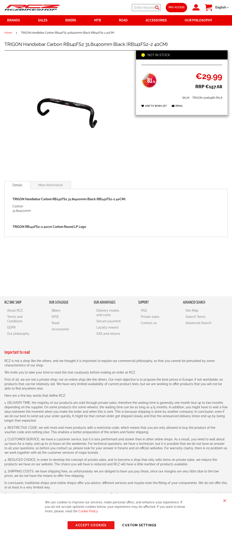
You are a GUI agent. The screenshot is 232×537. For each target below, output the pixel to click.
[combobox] (133, 7)
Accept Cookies (91, 525)
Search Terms (196, 317)
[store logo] (32, 7)
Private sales (150, 317)
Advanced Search (198, 323)
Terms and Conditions (14, 319)
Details (17, 185)
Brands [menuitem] (13, 20)
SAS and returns (108, 333)
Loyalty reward (107, 327)
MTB (55, 317)
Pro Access (176, 7)
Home (8, 32)
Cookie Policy (88, 511)
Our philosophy (18, 333)
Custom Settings (139, 525)
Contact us (149, 323)
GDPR (11, 327)
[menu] (116, 20)
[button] (222, 7)
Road (55, 323)
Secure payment (108, 321)
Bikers (56, 310)
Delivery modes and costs (107, 313)
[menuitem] (49, 20)
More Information (50, 185)
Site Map (192, 310)
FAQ (144, 310)
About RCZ (15, 310)
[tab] (17, 185)
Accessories (60, 329)
